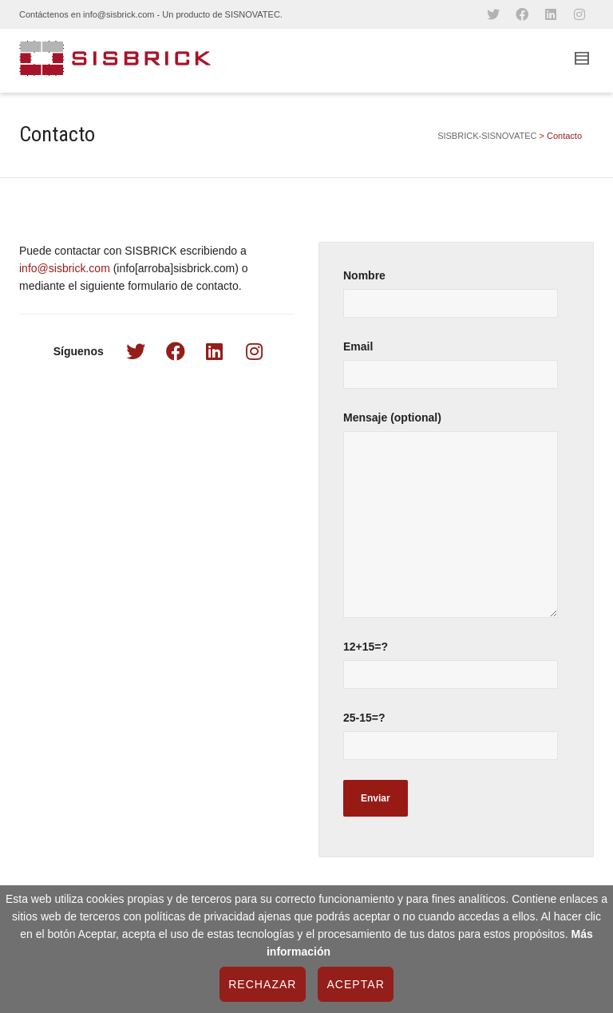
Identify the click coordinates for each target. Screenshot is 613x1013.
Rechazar (262, 984)
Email (456, 372)
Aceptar (355, 984)
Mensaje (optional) (456, 522)
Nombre (456, 301)
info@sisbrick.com (64, 268)
